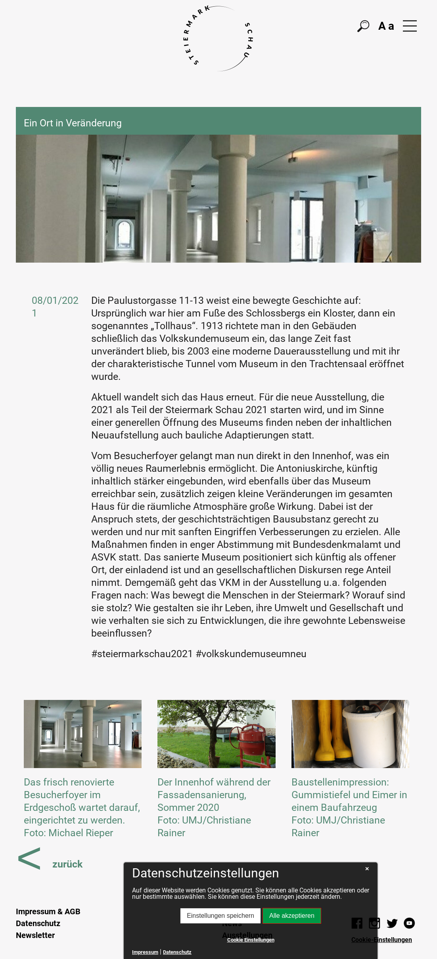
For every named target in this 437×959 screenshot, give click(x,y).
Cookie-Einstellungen (381, 940)
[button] (409, 26)
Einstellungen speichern (220, 915)
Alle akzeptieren (291, 915)
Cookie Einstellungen (250, 940)
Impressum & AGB (48, 911)
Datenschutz (38, 923)
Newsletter (35, 935)
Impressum (145, 952)
